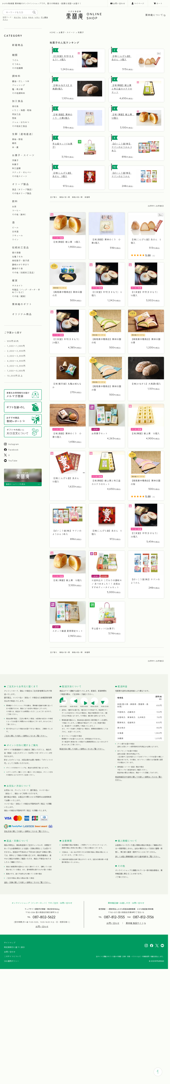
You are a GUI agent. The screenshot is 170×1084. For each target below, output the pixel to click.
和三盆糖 (16, 168)
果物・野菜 (17, 139)
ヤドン (5, 19)
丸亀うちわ (17, 256)
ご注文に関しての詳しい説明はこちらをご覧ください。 (26, 735)
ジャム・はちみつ (20, 122)
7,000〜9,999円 (16, 370)
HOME (53, 32)
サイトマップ (9, 942)
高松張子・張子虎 (20, 260)
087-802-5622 (44, 917)
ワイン (15, 239)
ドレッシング (18, 85)
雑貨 (15, 280)
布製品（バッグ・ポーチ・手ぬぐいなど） (26, 291)
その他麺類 (17, 68)
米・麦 (15, 147)
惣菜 (14, 118)
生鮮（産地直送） (23, 134)
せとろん (17, 17)
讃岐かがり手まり (20, 264)
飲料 (15, 201)
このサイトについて (12, 956)
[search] (34, 12)
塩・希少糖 (17, 89)
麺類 (15, 55)
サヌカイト (17, 285)
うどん (24, 17)
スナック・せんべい (21, 172)
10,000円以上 (15, 375)
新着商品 (17, 45)
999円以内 (13, 341)
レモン (37, 17)
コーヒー (16, 210)
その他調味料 (18, 93)
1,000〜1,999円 (16, 345)
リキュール (17, 235)
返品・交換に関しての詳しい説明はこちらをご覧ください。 (27, 882)
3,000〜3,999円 (16, 355)
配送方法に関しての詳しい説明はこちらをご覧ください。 (82, 748)
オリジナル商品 (22, 314)
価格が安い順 (64, 197)
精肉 (14, 143)
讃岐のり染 (17, 268)
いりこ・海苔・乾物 (21, 110)
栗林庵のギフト (22, 304)
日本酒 (15, 231)
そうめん (16, 64)
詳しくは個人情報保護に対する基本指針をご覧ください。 (138, 856)
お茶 (14, 206)
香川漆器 (16, 252)
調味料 (16, 76)
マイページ (139, 3)
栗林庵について (154, 14)
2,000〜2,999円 (16, 350)
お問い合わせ (119, 3)
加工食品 (17, 101)
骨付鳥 (15, 106)
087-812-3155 (114, 917)
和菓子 (15, 164)
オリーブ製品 (20, 184)
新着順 (87, 197)
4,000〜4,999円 (16, 360)
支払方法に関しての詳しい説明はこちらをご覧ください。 (26, 831)
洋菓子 (15, 160)
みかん (30, 17)
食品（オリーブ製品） (23, 189)
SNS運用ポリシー (11, 961)
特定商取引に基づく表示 (14, 947)
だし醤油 (44, 17)
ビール (15, 227)
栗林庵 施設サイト (135, 923)
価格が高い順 (77, 197)
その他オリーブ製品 (21, 193)
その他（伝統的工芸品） (24, 272)
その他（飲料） (19, 214)
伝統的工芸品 (20, 247)
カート (159, 3)
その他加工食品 (19, 126)
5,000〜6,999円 (16, 365)
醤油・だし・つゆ (20, 81)
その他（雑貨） (19, 296)
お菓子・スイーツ (23, 155)
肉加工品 (16, 114)
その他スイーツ (19, 176)
